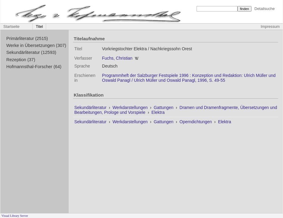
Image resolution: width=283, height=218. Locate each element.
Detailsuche (264, 8)
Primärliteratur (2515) (27, 38)
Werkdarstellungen (131, 107)
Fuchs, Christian (117, 58)
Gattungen (164, 107)
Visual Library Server (15, 215)
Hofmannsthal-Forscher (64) (34, 66)
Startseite (11, 27)
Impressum (270, 27)
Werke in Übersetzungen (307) (36, 45)
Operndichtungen (196, 121)
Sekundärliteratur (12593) (31, 52)
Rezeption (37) (20, 59)
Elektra (157, 112)
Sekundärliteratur (91, 107)
